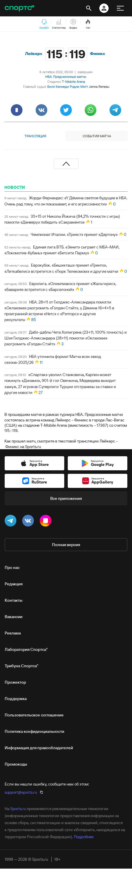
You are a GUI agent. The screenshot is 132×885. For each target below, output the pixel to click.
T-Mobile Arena (73, 81)
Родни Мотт (79, 86)
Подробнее (83, 836)
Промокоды (16, 764)
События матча (97, 136)
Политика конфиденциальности (34, 731)
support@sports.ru (21, 792)
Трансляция (35, 136)
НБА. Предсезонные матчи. (66, 76)
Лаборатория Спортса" (26, 649)
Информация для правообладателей (39, 747)
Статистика (59, 24)
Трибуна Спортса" (21, 665)
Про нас (12, 567)
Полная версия (66, 544)
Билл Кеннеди (58, 86)
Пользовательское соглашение (34, 715)
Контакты (13, 600)
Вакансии (13, 616)
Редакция (13, 583)
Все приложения (66, 498)
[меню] (120, 8)
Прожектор (15, 682)
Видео (73, 24)
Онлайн (44, 24)
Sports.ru (18, 808)
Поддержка (16, 698)
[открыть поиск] (89, 8)
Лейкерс (33, 53)
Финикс (97, 53)
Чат (88, 24)
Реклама (13, 633)
